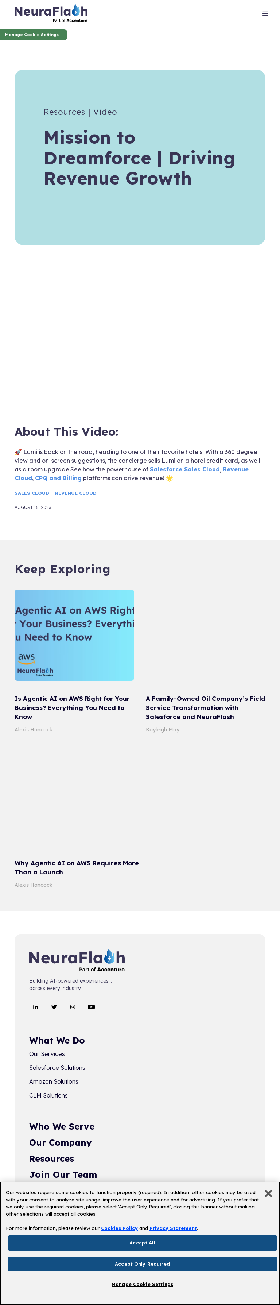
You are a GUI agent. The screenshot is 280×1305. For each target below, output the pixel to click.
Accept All (142, 1243)
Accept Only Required (142, 1264)
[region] (140, 1243)
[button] (265, 14)
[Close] (268, 1193)
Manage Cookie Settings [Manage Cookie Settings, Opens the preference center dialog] (142, 1284)
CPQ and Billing (58, 478)
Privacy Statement (173, 1228)
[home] (51, 14)
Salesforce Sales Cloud (185, 469)
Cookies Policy (119, 1228)
